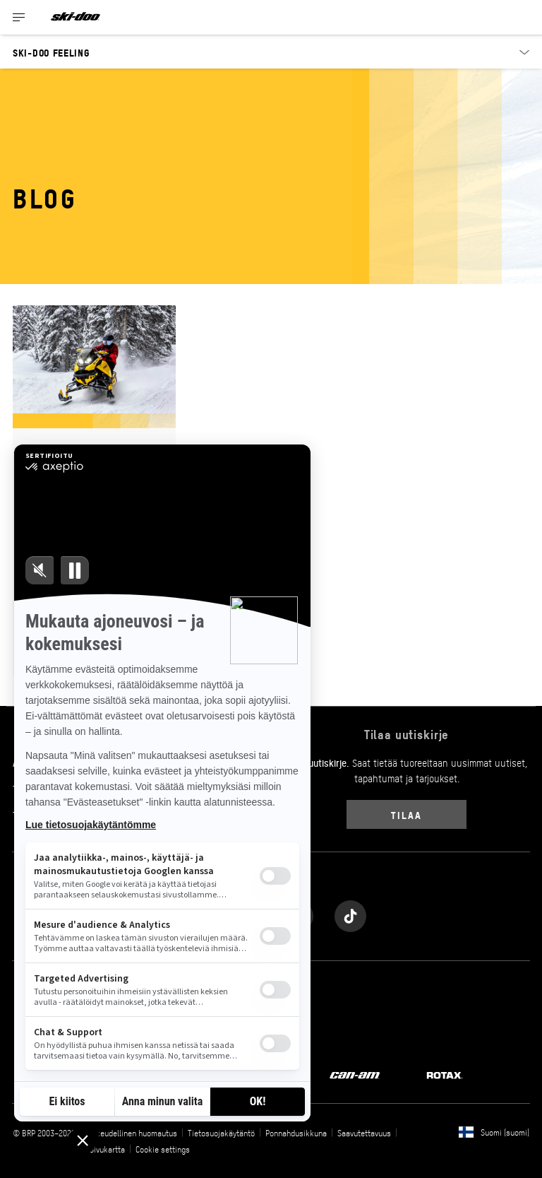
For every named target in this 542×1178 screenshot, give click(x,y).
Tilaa (406, 814)
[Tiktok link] (350, 912)
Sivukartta (107, 1149)
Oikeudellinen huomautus (133, 1132)
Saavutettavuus (364, 1132)
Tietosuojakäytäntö (221, 1132)
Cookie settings (163, 1149)
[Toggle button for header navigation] (19, 17)
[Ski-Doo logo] (75, 17)
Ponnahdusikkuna (296, 1132)
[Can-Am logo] (354, 1074)
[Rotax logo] (444, 1074)
